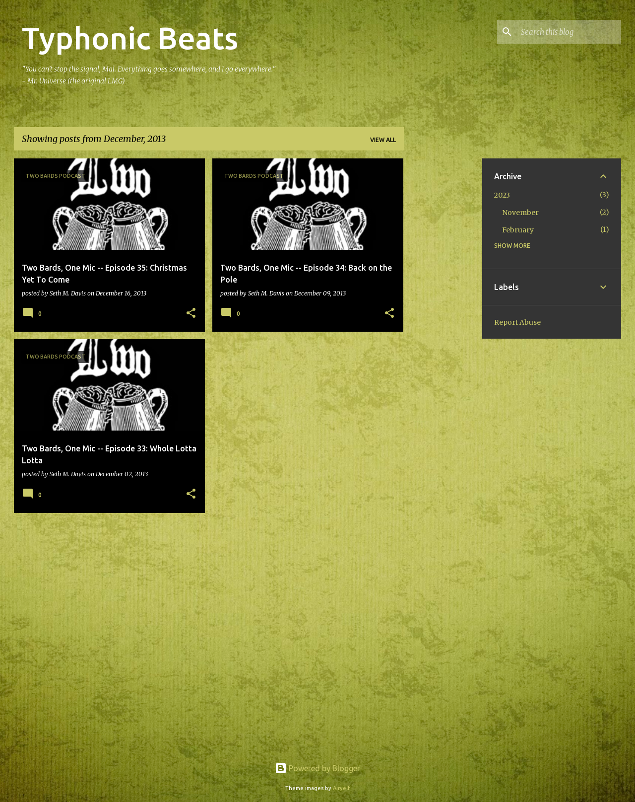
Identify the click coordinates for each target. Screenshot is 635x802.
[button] (191, 313)
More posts (209, 541)
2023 (502, 195)
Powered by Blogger (317, 768)
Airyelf (341, 788)
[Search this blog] (569, 32)
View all (383, 140)
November (520, 212)
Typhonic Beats (130, 37)
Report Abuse (517, 322)
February (518, 229)
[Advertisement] (443, 307)
